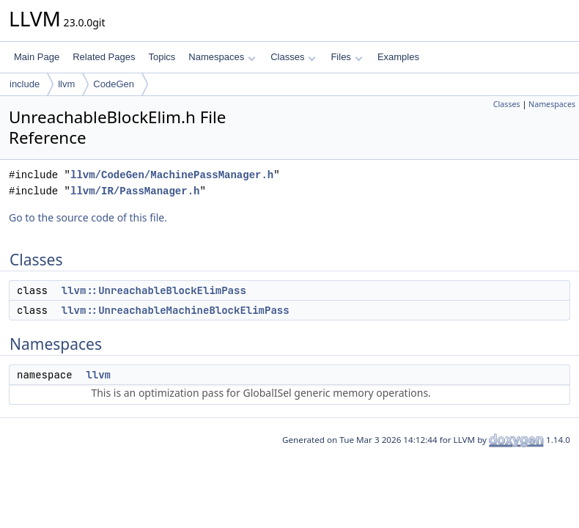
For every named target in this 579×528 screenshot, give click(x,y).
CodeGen (113, 83)
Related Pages (104, 56)
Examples (398, 56)
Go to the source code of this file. (88, 217)
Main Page (36, 56)
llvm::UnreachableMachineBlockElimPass (176, 310)
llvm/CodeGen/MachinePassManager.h (171, 175)
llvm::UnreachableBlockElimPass (154, 290)
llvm (66, 83)
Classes (293, 56)
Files (346, 56)
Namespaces (221, 56)
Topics (161, 56)
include (25, 83)
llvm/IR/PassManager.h (134, 191)
